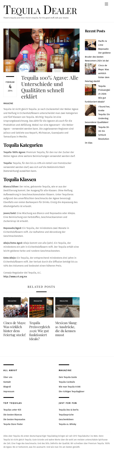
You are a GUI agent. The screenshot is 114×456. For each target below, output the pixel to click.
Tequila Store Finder (13, 424)
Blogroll (7, 387)
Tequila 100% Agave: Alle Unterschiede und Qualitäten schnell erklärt (49, 87)
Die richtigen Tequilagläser (71, 391)
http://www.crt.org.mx (15, 276)
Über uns (7, 377)
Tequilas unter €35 (12, 410)
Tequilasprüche (66, 414)
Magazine (8, 103)
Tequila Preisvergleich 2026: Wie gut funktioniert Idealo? (39, 331)
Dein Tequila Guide (68, 377)
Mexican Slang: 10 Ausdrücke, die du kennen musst (66, 329)
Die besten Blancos (12, 414)
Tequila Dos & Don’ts (69, 410)
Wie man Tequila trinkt (69, 387)
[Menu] (106, 4)
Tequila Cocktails (67, 382)
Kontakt (7, 382)
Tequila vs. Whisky (67, 424)
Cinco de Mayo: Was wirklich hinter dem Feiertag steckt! (14, 329)
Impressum (8, 391)
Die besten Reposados (14, 419)
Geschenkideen (66, 419)
